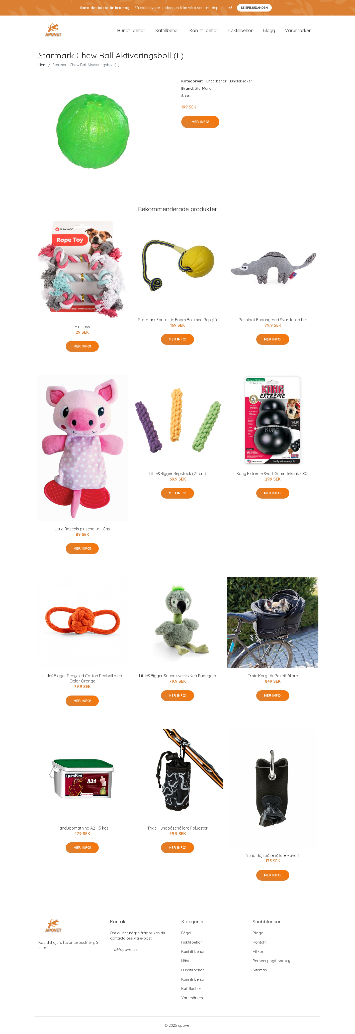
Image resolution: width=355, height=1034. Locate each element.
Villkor (258, 951)
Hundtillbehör (131, 30)
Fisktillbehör (240, 30)
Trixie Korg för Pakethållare (273, 675)
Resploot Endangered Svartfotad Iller (273, 319)
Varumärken (298, 30)
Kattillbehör (167, 30)
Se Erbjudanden (254, 8)
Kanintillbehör (203, 30)
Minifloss (82, 326)
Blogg (269, 30)
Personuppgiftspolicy (271, 960)
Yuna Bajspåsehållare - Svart (273, 855)
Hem (42, 64)
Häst (185, 960)
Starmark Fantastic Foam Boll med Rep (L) (177, 319)
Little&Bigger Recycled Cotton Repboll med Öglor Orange (82, 678)
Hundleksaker (240, 81)
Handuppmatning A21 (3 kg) (82, 828)
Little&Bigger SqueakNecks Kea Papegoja (177, 675)
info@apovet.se (124, 949)
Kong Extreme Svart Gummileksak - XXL (272, 473)
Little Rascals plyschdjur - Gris (82, 528)
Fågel (186, 933)
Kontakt (260, 942)
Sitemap (260, 970)
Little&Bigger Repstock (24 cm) (177, 473)
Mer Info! (200, 122)
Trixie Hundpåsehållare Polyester (177, 828)
